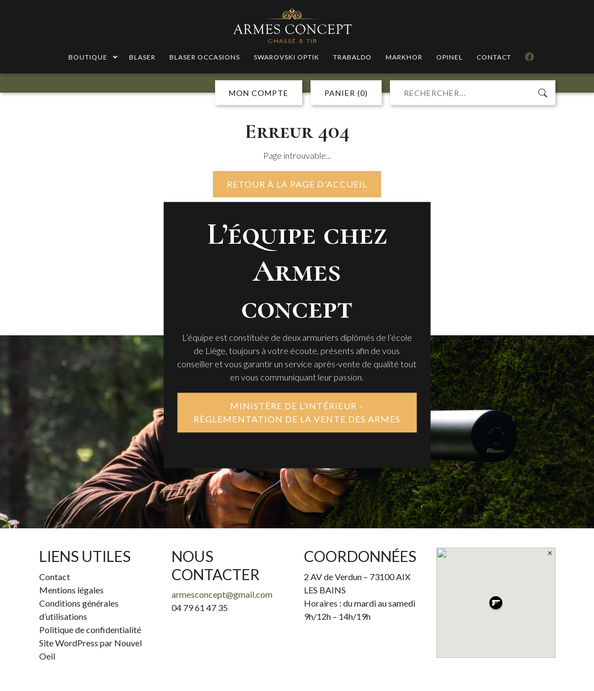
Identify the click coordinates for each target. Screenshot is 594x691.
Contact (54, 576)
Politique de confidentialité (90, 629)
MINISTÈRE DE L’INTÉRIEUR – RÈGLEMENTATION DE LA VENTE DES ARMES (297, 413)
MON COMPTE (258, 93)
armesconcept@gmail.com (222, 594)
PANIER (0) (346, 93)
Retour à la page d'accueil (297, 184)
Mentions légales (71, 590)
